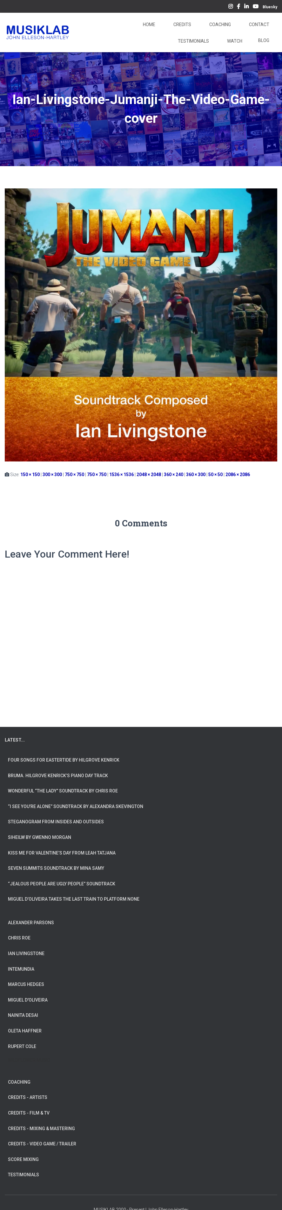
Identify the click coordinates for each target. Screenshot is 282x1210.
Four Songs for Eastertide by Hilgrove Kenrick (63, 760)
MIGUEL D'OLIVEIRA (28, 999)
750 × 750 (74, 474)
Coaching (219, 24)
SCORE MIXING (23, 1159)
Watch (234, 41)
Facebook (238, 7)
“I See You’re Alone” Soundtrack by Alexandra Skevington (75, 806)
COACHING (19, 1082)
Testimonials (193, 41)
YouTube (255, 7)
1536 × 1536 (121, 474)
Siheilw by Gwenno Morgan (39, 837)
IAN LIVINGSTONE (26, 953)
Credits (181, 24)
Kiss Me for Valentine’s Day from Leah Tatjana (62, 852)
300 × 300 (52, 474)
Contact (258, 24)
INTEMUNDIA (21, 969)
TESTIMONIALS (23, 1174)
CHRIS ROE (19, 937)
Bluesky (270, 7)
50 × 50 (215, 474)
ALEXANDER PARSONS (31, 922)
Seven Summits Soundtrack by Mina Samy (56, 868)
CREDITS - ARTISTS (27, 1097)
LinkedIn (246, 7)
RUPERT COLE (22, 1046)
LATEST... (15, 739)
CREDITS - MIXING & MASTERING (41, 1128)
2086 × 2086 (237, 474)
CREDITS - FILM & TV (29, 1112)
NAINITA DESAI (23, 1015)
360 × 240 (173, 474)
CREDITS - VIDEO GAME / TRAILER (42, 1143)
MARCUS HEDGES (26, 984)
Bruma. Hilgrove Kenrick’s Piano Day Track (58, 775)
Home (148, 24)
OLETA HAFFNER (25, 1030)
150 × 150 (30, 474)
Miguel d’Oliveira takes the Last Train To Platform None (73, 899)
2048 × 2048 (149, 474)
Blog (263, 40)
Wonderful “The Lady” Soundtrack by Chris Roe (63, 790)
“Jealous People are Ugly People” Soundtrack (61, 883)
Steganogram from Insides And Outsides (56, 821)
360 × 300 (195, 474)
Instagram (230, 7)
